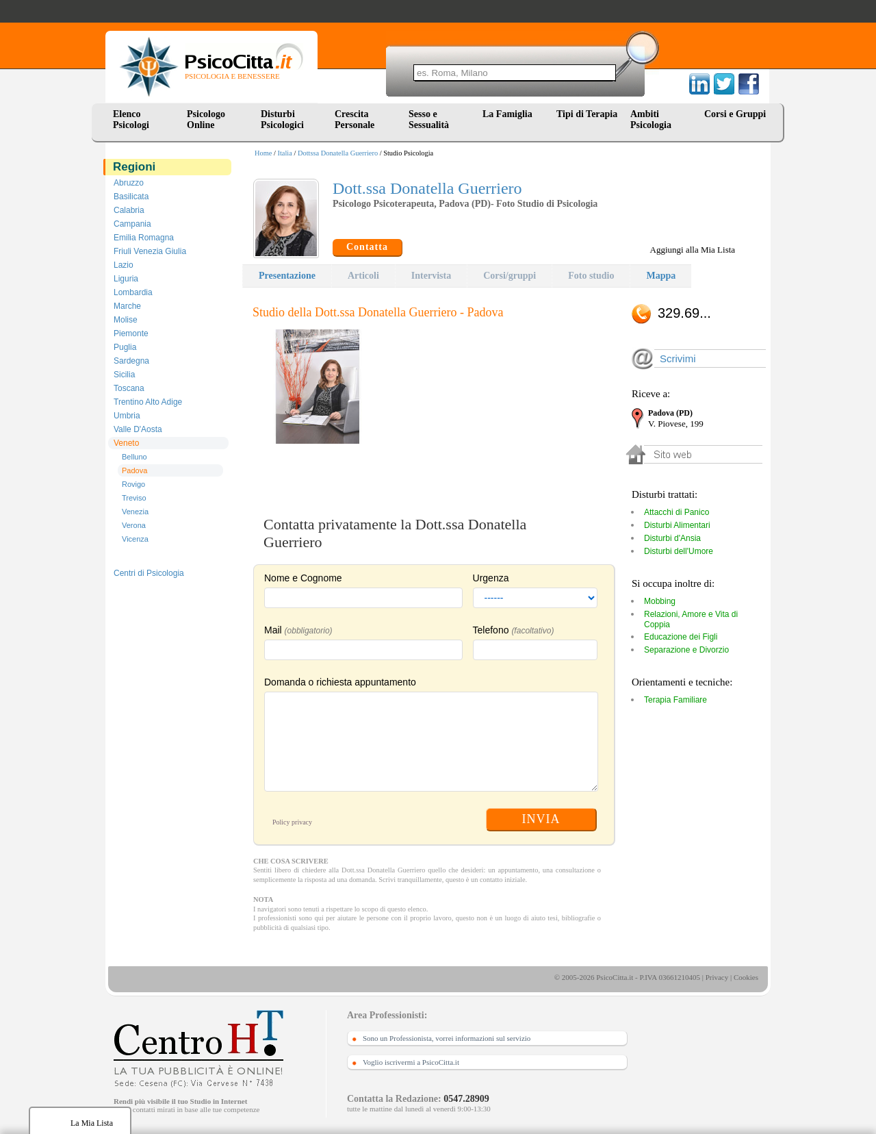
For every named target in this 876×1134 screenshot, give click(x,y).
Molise (126, 320)
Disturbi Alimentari (677, 525)
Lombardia (133, 292)
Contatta (367, 247)
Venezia (135, 511)
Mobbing (659, 601)
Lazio (123, 265)
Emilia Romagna (144, 237)
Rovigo (133, 484)
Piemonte (131, 333)
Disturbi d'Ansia (672, 538)
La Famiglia (509, 114)
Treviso (134, 498)
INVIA (541, 819)
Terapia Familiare (675, 700)
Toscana (129, 388)
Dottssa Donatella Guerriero (338, 153)
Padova (134, 470)
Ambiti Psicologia (650, 119)
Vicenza (135, 539)
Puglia (125, 347)
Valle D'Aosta (138, 429)
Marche (127, 306)
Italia (285, 153)
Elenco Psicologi (131, 119)
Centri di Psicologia (149, 573)
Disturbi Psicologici (282, 119)
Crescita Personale (354, 119)
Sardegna (131, 361)
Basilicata (131, 196)
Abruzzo (129, 183)
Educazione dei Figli (680, 637)
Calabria (129, 210)
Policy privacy (292, 822)
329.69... (684, 312)
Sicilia (124, 374)
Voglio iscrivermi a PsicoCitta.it (411, 1062)
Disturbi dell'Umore (678, 551)
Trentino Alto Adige (148, 402)
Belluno (134, 457)
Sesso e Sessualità (429, 119)
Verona (134, 525)
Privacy (717, 977)
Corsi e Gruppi (735, 114)
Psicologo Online (206, 119)
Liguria (126, 279)
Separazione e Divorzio (686, 650)
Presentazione (287, 275)
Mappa (660, 275)
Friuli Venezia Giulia (150, 251)
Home (263, 153)
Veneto (126, 443)
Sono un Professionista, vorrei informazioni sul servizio (446, 1038)
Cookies (746, 977)
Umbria (127, 415)
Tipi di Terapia (586, 114)
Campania (132, 224)
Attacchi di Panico (676, 512)
